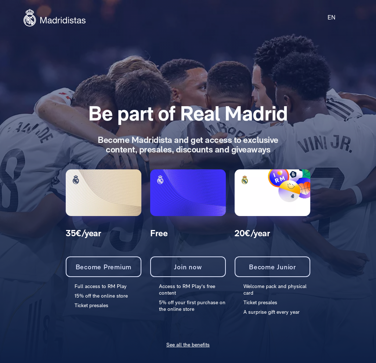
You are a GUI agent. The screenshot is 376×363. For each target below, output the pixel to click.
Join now (188, 267)
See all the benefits (188, 345)
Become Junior (272, 267)
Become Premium (104, 267)
